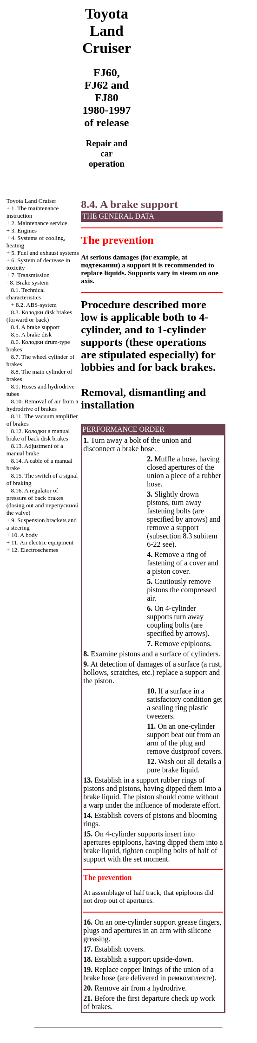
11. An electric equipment (42, 542)
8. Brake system (29, 282)
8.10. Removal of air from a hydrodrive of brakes (43, 405)
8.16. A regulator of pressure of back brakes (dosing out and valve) (43, 501)
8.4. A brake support (35, 327)
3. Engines (24, 230)
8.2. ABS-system (36, 304)
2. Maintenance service (39, 223)
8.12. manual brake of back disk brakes (38, 435)
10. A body (24, 534)
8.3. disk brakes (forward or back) (39, 316)
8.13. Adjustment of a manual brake (35, 449)
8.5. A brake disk (31, 334)
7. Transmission (30, 275)
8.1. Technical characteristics (26, 293)
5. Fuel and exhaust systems (45, 252)
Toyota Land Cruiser (31, 200)
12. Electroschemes (34, 549)
